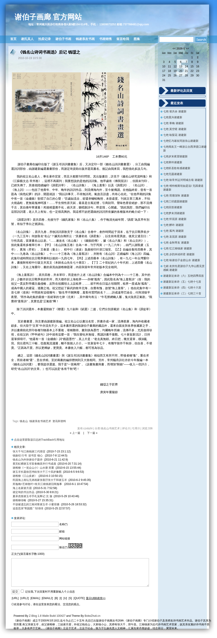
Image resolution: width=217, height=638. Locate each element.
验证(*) (63, 547)
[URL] (15, 598)
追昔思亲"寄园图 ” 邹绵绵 (28, 508)
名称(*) (63, 524)
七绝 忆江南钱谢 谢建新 (177, 248)
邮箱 (62, 531)
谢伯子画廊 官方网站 (48, 17)
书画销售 (105, 39)
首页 (13, 39)
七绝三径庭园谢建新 (175, 201)
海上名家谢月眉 (22, 488)
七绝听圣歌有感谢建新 (176, 168)
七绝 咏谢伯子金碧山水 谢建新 (181, 260)
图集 (137, 39)
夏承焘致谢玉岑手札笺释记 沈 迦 (32, 496)
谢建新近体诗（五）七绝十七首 (182, 281)
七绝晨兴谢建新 (172, 117)
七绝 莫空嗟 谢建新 (174, 129)
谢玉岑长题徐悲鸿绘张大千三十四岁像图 (37, 471)
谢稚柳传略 (19, 500)
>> (187, 48)
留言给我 (122, 39)
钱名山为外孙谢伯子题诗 (27, 459)
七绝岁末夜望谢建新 (175, 156)
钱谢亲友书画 (85, 39)
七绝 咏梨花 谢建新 (174, 135)
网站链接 (64, 538)
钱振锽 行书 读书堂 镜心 (28, 455)
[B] (56, 598)
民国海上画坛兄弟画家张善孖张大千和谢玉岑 (40, 480)
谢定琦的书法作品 (23, 492)
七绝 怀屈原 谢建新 (174, 219)
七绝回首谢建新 (172, 207)
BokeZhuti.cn (92, 615)
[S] (70, 598)
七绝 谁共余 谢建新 (174, 111)
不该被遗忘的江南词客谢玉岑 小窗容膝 (36, 504)
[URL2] (24, 598)
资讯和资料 (59, 421)
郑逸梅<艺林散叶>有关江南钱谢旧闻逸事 (38, 484)
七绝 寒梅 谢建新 (173, 123)
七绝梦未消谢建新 (174, 213)
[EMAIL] (35, 598)
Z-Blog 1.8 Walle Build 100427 (47, 615)
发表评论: (20, 518)
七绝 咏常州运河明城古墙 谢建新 (183, 180)
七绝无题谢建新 (172, 174)
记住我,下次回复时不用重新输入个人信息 (50, 591)
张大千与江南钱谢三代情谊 (29, 451)
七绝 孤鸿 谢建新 (173, 230)
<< (174, 48)
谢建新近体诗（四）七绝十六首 (182, 287)
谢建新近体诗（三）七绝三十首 (182, 293)
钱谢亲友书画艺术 (40, 421)
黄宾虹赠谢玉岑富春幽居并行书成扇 (34, 463)
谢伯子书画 (63, 39)
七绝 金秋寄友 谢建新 (176, 242)
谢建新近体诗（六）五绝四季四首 (183, 275)
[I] (60, 598)
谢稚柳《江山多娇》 (25, 475)
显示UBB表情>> (96, 598)
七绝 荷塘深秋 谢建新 (176, 195)
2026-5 (181, 48)
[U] (65, 598)
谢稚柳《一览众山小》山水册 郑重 (33, 467)
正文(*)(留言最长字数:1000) (28, 553)
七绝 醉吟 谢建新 (173, 225)
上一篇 (76, 433)
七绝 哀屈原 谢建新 (174, 236)
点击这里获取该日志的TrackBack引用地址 (39, 439)
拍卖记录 (44, 39)
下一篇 (91, 433)
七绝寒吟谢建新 (172, 162)
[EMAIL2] (47, 598)
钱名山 (24, 421)
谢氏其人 (27, 39)
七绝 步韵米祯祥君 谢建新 (179, 254)
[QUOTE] (79, 598)
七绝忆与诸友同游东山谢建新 (180, 140)
